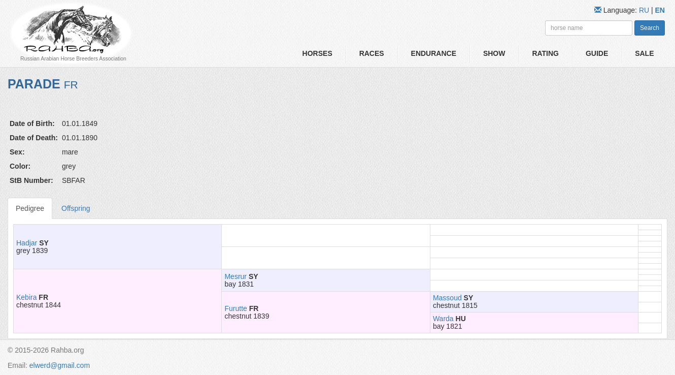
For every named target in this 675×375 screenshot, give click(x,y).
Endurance (433, 53)
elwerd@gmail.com (59, 365)
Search (649, 28)
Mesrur (235, 276)
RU (645, 10)
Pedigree (30, 208)
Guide (597, 53)
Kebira (26, 297)
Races (371, 53)
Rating (545, 53)
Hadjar (26, 243)
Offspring (75, 208)
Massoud (447, 298)
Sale (644, 53)
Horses (317, 53)
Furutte (235, 308)
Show (494, 53)
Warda (443, 319)
